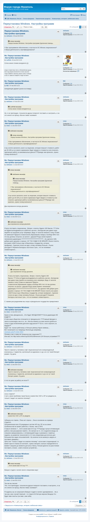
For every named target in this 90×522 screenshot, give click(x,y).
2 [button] (82, 27)
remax (64, 121)
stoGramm (66, 30)
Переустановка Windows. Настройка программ (28, 23)
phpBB (41, 514)
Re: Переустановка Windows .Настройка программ (16, 57)
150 (71, 67)
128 (71, 83)
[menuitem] (14, 15)
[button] (85, 27)
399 (71, 33)
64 (70, 123)
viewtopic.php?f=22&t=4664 (13, 332)
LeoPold (65, 65)
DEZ (64, 81)
